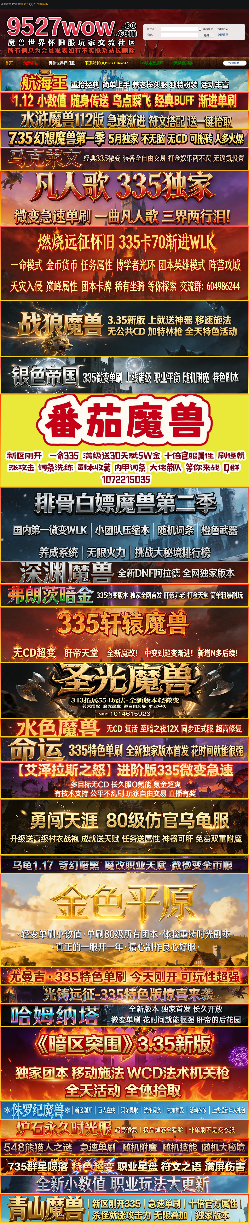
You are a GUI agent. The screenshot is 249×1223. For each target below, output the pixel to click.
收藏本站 (17, 4)
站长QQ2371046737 (36, 4)
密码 (150, 34)
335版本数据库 (151, 63)
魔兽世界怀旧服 (62, 63)
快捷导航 (233, 62)
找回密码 (223, 29)
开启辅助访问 (248, 3)
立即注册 (223, 34)
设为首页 (6, 4)
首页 (9, 63)
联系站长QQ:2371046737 (106, 63)
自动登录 (206, 29)
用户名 (151, 29)
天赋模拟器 (183, 63)
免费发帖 (30, 63)
